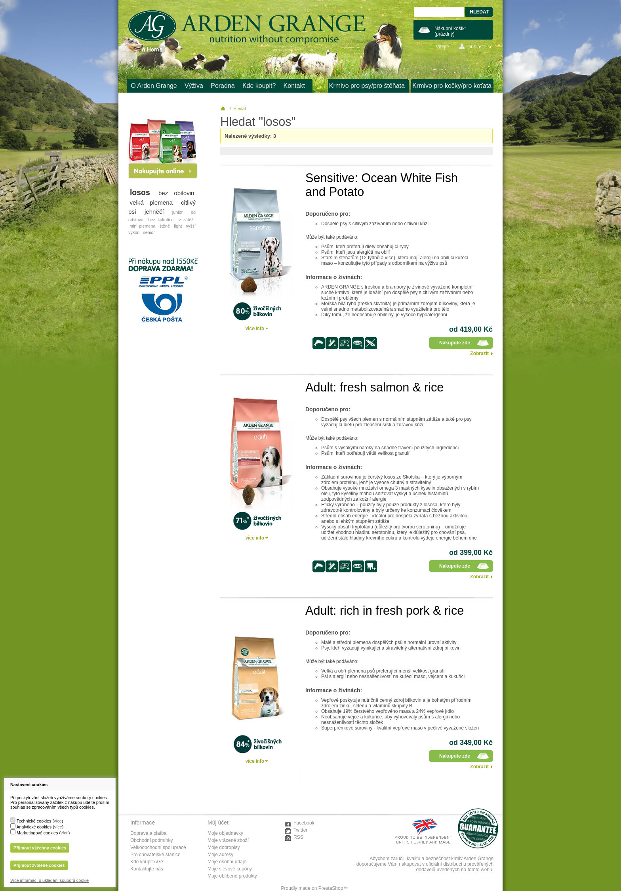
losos (140, 192)
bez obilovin (176, 193)
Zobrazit (479, 353)
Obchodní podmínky (151, 840)
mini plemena (142, 226)
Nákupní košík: (450, 31)
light (178, 226)
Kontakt (294, 85)
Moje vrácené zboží (228, 840)
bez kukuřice (160, 219)
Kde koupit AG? (146, 861)
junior (177, 212)
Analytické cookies (33, 827)
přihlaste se (481, 46)
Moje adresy (220, 854)
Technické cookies (34, 821)
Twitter (300, 830)
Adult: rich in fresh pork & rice (384, 610)
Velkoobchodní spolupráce (158, 847)
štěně (165, 226)
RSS (298, 837)
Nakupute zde (454, 343)
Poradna (223, 85)
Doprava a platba (148, 833)
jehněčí (154, 211)
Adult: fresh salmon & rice (374, 387)
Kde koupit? (259, 85)
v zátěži (186, 219)
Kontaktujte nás (146, 869)
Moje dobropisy (224, 847)
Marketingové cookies (37, 832)
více (58, 821)
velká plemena (151, 202)
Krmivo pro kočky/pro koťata (451, 85)
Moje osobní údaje (227, 861)
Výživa (194, 85)
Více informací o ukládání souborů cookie (49, 880)
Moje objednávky (225, 833)
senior (148, 232)
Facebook (303, 823)
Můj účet (218, 822)
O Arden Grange (154, 85)
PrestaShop (330, 888)
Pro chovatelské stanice (155, 854)
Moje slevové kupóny (230, 869)
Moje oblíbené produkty (232, 876)
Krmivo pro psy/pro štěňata (367, 85)
